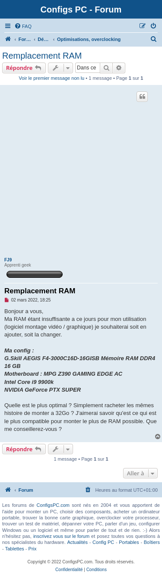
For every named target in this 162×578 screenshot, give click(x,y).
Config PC (103, 542)
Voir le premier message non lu (52, 78)
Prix (33, 548)
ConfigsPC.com (53, 505)
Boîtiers (152, 542)
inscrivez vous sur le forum (61, 536)
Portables (129, 542)
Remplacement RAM (42, 55)
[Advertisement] (81, 172)
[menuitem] (23, 26)
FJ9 (8, 260)
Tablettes (14, 548)
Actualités (77, 542)
